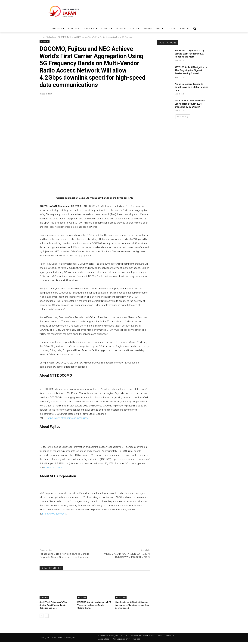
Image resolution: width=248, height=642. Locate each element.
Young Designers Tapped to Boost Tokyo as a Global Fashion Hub (191, 87)
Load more (183, 116)
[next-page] (47, 616)
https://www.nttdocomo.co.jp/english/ (67, 418)
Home (42, 37)
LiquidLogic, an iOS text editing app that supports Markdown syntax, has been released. (132, 605)
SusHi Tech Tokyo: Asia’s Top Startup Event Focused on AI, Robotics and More (53, 605)
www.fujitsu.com (53, 467)
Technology (51, 37)
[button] (194, 28)
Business (44, 597)
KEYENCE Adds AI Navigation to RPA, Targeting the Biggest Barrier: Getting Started (94, 605)
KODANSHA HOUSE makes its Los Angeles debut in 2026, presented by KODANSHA (190, 103)
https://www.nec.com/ (54, 513)
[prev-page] (41, 616)
